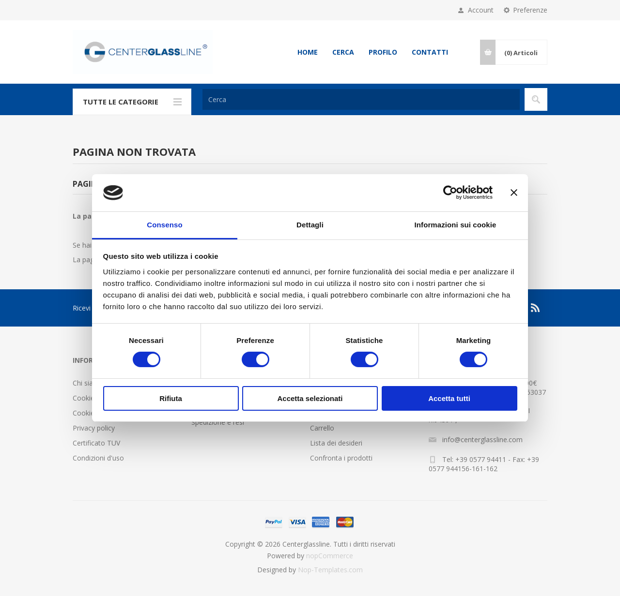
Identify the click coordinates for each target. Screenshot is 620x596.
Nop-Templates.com (330, 569)
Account (481, 10)
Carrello (322, 427)
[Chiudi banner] (514, 192)
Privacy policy (94, 427)
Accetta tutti (449, 398)
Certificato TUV (96, 442)
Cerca (343, 52)
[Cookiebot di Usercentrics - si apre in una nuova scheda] (450, 192)
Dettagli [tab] (310, 225)
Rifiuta (170, 398)
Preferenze (530, 10)
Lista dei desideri (336, 442)
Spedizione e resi (217, 422)
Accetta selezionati (309, 398)
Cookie (83, 397)
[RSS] (535, 307)
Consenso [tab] (164, 225)
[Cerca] (361, 99)
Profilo (383, 52)
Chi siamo (88, 382)
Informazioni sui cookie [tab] (455, 225)
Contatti (430, 52)
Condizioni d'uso (98, 457)
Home (307, 52)
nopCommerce (329, 555)
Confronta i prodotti (341, 457)
